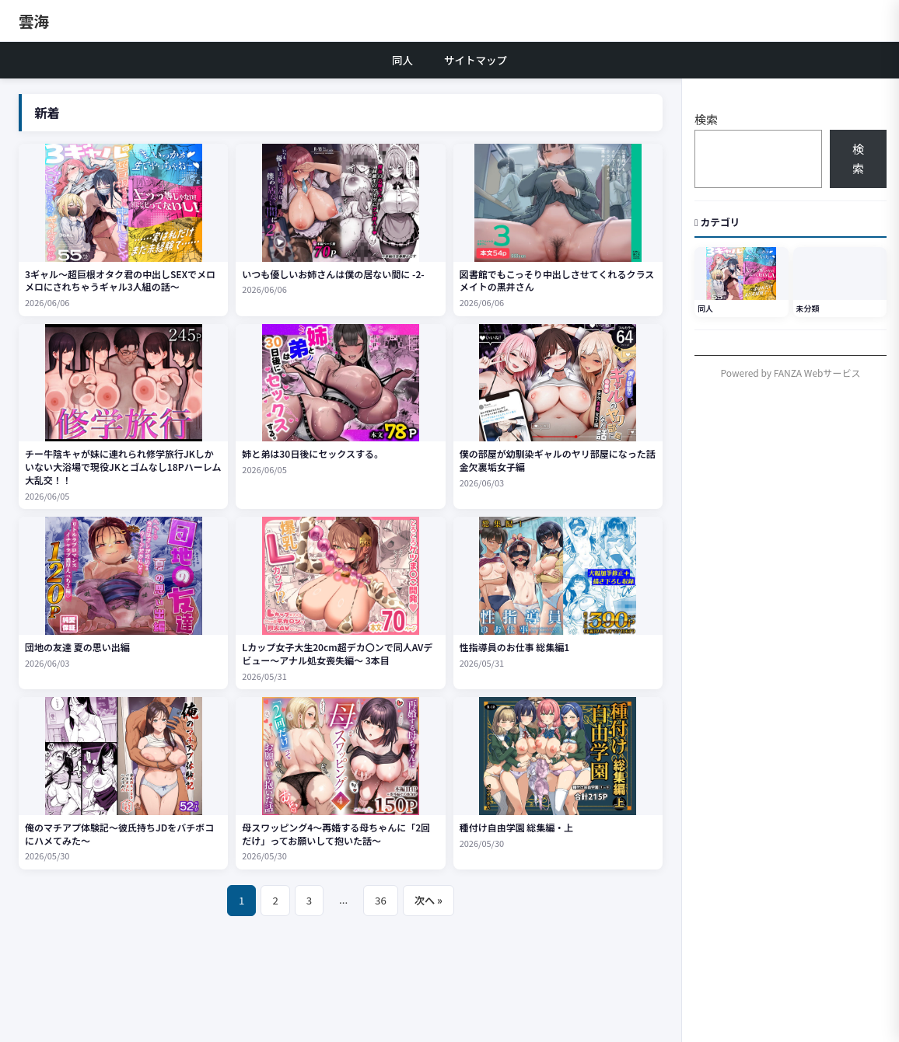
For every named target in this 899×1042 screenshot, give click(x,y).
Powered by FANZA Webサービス (791, 372)
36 (381, 900)
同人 (402, 60)
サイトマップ (475, 60)
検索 (706, 119)
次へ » (429, 900)
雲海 (34, 20)
